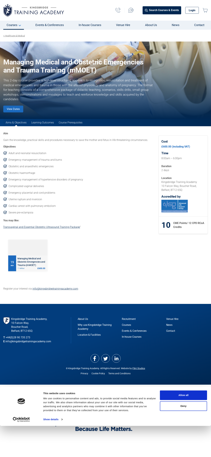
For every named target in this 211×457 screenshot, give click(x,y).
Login (192, 10)
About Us (151, 25)
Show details (51, 450)
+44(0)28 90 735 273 (18, 342)
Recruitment (129, 323)
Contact (199, 25)
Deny (184, 437)
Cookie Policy (98, 378)
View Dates (13, 109)
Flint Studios (138, 373)
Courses (12, 25)
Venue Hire (123, 25)
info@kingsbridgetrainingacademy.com (55, 293)
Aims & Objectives (23, 124)
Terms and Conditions (119, 378)
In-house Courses (90, 25)
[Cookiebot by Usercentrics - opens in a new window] (21, 450)
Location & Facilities (89, 339)
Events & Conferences (49, 25)
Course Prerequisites (105, 124)
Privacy (84, 378)
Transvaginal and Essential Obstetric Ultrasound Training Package (41, 231)
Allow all (184, 426)
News (175, 25)
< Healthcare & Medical (14, 35)
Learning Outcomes (63, 124)
